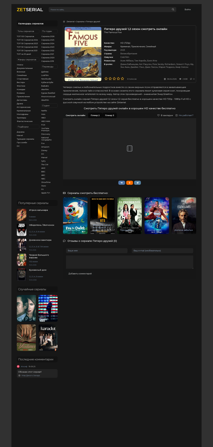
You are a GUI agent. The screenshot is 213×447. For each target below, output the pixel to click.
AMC (43, 168)
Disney (44, 150)
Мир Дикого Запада (29, 375)
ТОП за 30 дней (24, 54)
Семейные (22, 75)
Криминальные (24, 111)
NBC (43, 179)
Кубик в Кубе (47, 82)
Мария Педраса (166, 67)
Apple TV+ (45, 193)
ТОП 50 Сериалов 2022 (27, 47)
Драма (20, 103)
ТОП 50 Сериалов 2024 (27, 40)
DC (18, 146)
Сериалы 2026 (47, 36)
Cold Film (124, 57)
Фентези (21, 86)
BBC (43, 171)
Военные (21, 72)
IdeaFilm (45, 100)
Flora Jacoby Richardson (163, 64)
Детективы (22, 100)
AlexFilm (45, 89)
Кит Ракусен (145, 64)
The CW (44, 164)
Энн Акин (125, 67)
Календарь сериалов (30, 23)
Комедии (21, 89)
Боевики (21, 93)
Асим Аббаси (126, 60)
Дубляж (44, 72)
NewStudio (46, 79)
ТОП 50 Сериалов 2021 (27, 50)
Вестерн (21, 82)
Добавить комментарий (80, 273)
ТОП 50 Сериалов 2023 (27, 43)
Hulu (43, 114)
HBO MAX (45, 121)
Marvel (20, 135)
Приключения (23, 96)
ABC (43, 175)
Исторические (24, 107)
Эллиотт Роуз (182, 64)
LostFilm (45, 75)
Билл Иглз (152, 60)
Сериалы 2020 (47, 57)
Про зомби (22, 142)
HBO (43, 118)
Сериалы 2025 (47, 40)
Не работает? (184, 115)
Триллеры (21, 118)
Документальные (25, 68)
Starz (43, 186)
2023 (122, 50)
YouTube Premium (45, 129)
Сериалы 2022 (47, 50)
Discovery (45, 134)
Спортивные (23, 79)
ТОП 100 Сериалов (25, 36)
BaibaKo (45, 86)
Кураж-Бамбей (48, 93)
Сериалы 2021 (47, 54)
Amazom (45, 147)
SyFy (43, 161)
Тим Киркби (140, 60)
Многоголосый (48, 96)
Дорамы (20, 132)
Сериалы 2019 (47, 61)
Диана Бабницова (129, 64)
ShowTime (46, 182)
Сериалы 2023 (47, 47)
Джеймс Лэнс (137, 67)
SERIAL (30, 9)
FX (42, 189)
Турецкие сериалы (25, 139)
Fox (43, 143)
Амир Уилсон (181, 67)
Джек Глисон (151, 67)
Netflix (44, 111)
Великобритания (128, 53)
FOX (43, 125)
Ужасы (20, 65)
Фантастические (25, 121)
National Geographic (46, 138)
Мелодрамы (22, 114)
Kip (191, 64)
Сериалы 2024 (47, 43)
